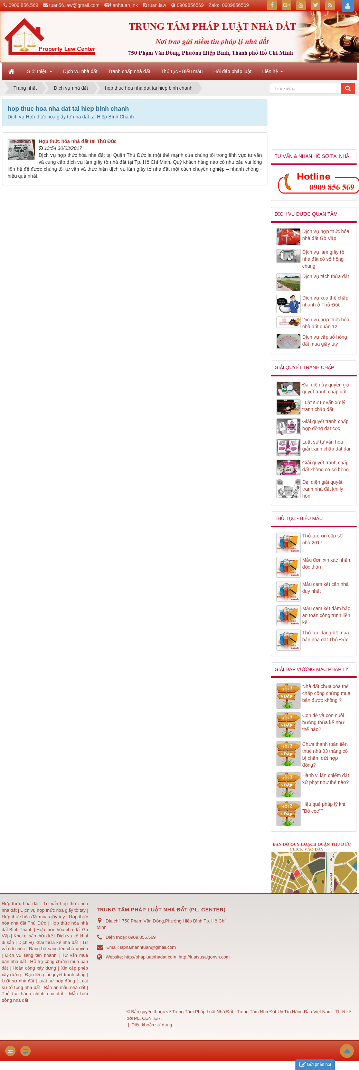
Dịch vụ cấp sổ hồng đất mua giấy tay (324, 340)
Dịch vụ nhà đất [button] (80, 71)
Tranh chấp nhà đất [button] (129, 71)
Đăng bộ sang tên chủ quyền (58, 948)
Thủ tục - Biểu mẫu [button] (181, 71)
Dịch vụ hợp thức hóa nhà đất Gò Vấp (325, 235)
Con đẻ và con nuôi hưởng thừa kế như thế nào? (323, 722)
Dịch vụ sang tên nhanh (32, 955)
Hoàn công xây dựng (35, 968)
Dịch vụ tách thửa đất (325, 276)
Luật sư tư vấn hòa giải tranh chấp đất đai (326, 445)
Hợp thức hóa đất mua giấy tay (33, 916)
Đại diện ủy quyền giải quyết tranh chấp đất (326, 388)
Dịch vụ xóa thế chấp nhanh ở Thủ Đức (325, 301)
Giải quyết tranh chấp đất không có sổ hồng (325, 466)
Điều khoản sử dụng (152, 1024)
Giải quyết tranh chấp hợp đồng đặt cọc (325, 425)
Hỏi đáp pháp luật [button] (233, 71)
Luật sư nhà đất (18, 980)
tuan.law (157, 5)
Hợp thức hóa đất (20, 903)
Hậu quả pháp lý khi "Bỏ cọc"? (323, 807)
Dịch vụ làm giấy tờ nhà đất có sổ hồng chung (323, 259)
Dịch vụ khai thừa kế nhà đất (48, 942)
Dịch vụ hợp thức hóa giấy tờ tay (52, 910)
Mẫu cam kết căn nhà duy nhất (325, 587)
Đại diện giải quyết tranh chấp (56, 974)
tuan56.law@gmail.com (74, 5)
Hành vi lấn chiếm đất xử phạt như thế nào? (325, 779)
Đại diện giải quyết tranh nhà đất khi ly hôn (322, 489)
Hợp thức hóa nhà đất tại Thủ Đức (77, 141)
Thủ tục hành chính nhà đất (34, 993)
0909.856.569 (23, 5)
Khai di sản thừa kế (33, 935)
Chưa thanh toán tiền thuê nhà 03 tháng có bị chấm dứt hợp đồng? (325, 754)
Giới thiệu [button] (39, 73)
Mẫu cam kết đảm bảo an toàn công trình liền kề (326, 615)
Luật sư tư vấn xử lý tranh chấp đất (324, 406)
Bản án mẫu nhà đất (64, 987)
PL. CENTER (147, 1018)
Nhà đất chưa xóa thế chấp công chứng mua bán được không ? (326, 693)
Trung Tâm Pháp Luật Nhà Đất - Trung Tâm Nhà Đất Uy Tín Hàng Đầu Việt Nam (252, 1011)
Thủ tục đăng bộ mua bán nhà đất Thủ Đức (325, 636)
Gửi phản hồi (315, 1064)
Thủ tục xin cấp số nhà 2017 (322, 539)
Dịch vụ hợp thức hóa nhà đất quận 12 (325, 323)
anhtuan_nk (125, 5)
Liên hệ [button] (272, 73)
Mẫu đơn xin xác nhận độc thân (326, 563)
